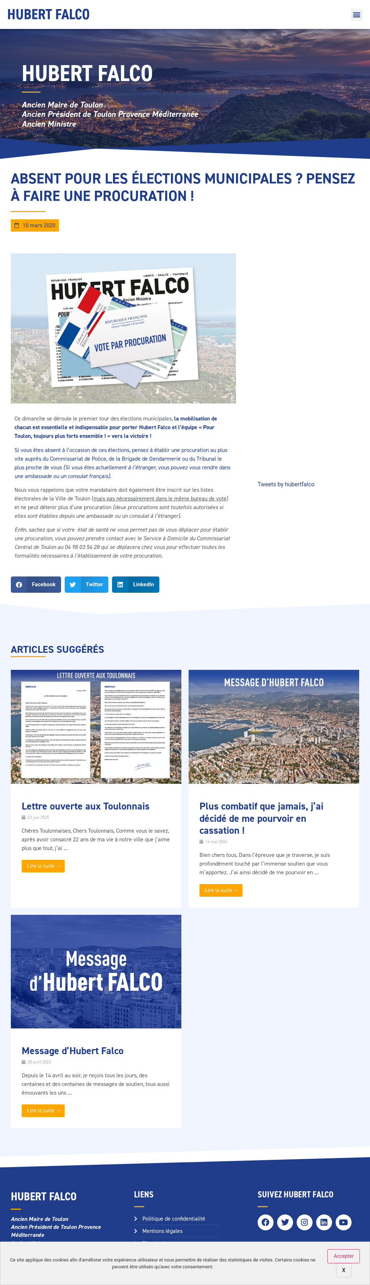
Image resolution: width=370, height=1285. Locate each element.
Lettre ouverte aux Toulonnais (86, 806)
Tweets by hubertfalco (286, 484)
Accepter (344, 1256)
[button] (357, 15)
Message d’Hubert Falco (73, 1050)
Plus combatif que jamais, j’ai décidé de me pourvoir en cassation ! (261, 818)
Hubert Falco (48, 14)
